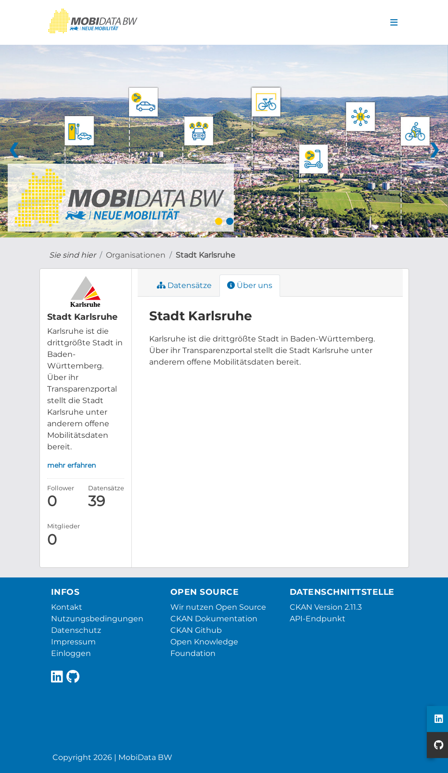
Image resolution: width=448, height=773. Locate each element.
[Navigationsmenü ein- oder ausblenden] (393, 22)
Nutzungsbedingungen (97, 618)
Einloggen (71, 653)
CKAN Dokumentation (213, 618)
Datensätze (184, 285)
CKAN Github (196, 630)
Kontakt (66, 607)
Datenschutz (76, 630)
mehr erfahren (71, 465)
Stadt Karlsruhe (205, 255)
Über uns (249, 285)
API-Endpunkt (318, 618)
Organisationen (136, 255)
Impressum (73, 641)
